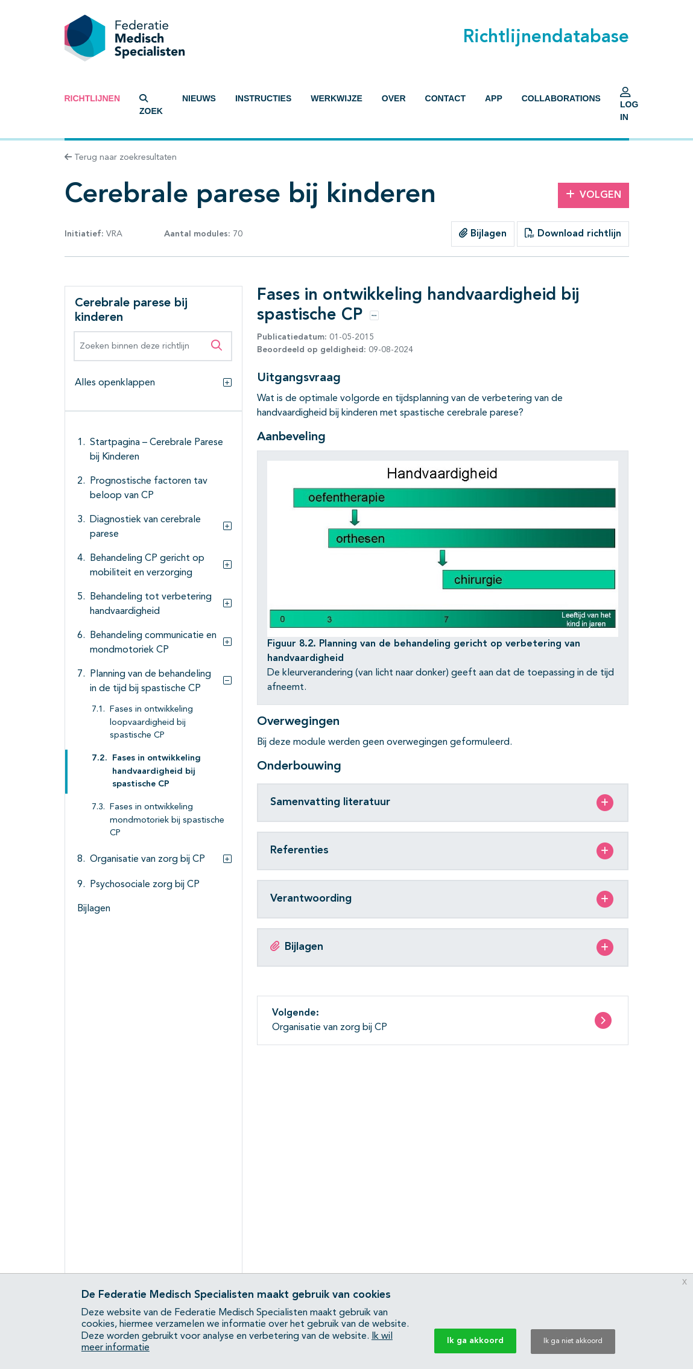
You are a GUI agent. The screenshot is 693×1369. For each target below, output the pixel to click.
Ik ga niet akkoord (573, 1341)
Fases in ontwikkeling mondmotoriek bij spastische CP (167, 820)
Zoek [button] (151, 105)
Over (394, 98)
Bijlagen (483, 233)
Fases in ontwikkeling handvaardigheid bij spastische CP (156, 771)
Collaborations (561, 98)
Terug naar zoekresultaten (121, 157)
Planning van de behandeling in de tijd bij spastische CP (150, 681)
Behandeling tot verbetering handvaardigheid (151, 604)
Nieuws (199, 98)
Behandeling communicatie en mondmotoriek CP (153, 643)
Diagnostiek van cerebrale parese (145, 527)
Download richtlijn (573, 233)
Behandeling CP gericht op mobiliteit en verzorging (147, 566)
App (493, 98)
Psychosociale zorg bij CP (145, 885)
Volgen (593, 194)
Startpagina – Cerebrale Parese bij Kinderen (156, 450)
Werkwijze (336, 98)
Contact (445, 98)
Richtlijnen (93, 98)
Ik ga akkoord (475, 1340)
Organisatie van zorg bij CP (147, 859)
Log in (629, 107)
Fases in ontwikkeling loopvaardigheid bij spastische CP (151, 722)
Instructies (263, 98)
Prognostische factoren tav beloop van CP (148, 488)
